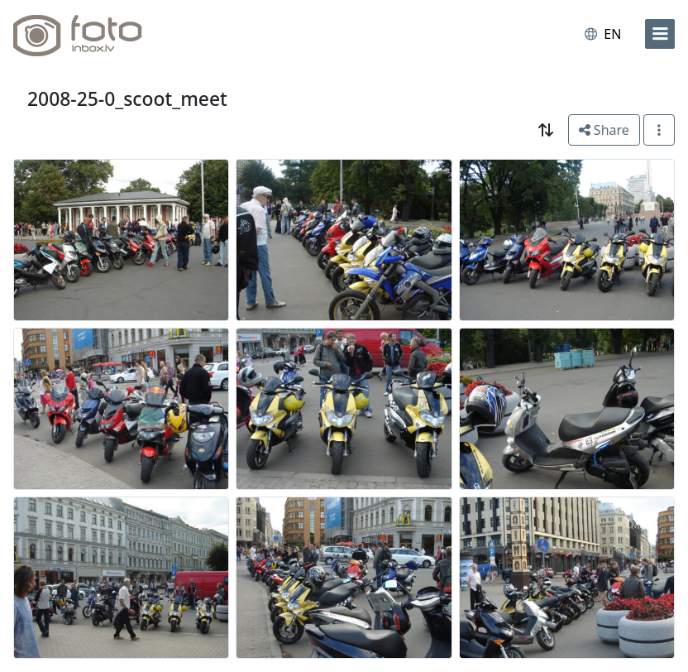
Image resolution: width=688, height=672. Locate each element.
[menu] (660, 34)
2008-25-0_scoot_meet (127, 99)
